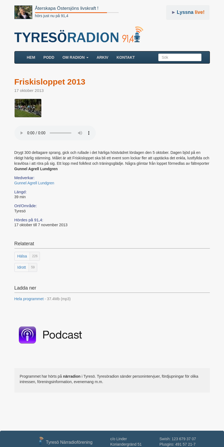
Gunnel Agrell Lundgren (34, 183)
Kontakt (125, 57)
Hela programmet (42, 299)
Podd (48, 57)
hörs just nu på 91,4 (51, 16)
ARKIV (103, 57)
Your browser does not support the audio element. (55, 133)
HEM (33, 57)
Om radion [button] (75, 57)
